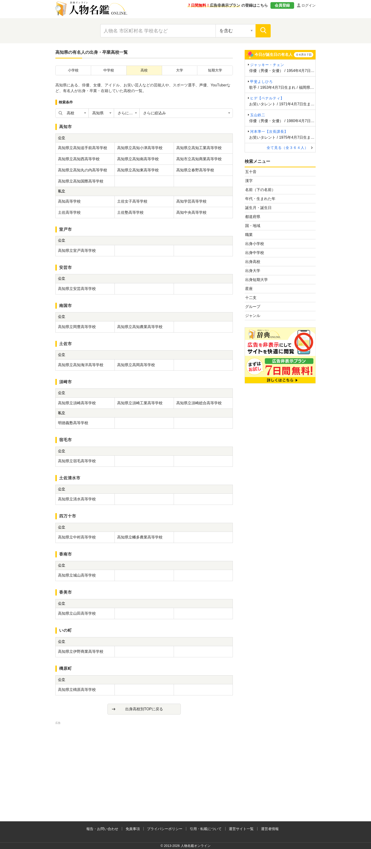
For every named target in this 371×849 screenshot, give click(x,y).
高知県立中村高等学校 (77, 537)
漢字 (249, 181)
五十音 (250, 172)
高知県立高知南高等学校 (138, 159)
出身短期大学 (256, 280)
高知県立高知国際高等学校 (80, 181)
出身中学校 (254, 253)
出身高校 (252, 262)
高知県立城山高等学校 (77, 575)
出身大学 (252, 271)
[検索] (263, 30)
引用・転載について (206, 829)
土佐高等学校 (69, 212)
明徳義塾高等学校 (73, 423)
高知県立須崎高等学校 (77, 403)
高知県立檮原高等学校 (77, 690)
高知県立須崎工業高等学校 (140, 403)
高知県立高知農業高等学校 (140, 327)
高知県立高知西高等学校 (79, 159)
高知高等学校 (69, 201)
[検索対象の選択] (236, 30)
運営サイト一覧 (241, 829)
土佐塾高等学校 (130, 212)
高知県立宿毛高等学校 (77, 461)
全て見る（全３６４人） (287, 148)
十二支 (250, 298)
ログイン (308, 5)
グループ (252, 307)
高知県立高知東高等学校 (138, 170)
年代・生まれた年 (260, 199)
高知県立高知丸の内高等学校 (82, 170)
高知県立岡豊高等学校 (77, 327)
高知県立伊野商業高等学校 (80, 651)
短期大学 (215, 70)
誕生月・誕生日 (258, 208)
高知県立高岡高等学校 (136, 365)
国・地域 (252, 226)
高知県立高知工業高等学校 (199, 148)
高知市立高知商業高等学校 (199, 159)
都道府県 (252, 217)
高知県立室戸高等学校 (77, 251)
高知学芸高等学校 (191, 201)
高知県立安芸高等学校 (77, 289)
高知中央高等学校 (191, 212)
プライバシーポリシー (164, 829)
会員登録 (282, 5)
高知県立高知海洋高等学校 (80, 365)
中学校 (108, 70)
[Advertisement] (144, 758)
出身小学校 (254, 244)
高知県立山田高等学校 (77, 613)
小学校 (73, 70)
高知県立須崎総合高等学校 (199, 403)
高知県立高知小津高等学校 (140, 148)
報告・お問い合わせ (102, 829)
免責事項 (133, 829)
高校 (144, 70)
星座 (249, 289)
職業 (249, 235)
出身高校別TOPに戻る (144, 709)
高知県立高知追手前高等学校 (82, 148)
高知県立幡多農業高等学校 (140, 537)
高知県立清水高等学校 (77, 499)
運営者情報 (270, 829)
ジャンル (252, 316)
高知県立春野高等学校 (195, 170)
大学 (179, 70)
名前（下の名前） (260, 190)
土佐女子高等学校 (132, 201)
